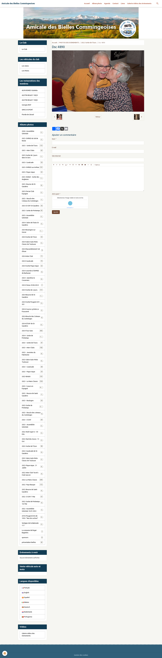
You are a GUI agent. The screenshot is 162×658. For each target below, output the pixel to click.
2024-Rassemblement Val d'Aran (32, 250)
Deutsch (26, 607)
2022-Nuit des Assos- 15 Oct (32, 440)
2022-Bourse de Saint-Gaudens (32, 491)
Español (26, 597)
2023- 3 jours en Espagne (32, 387)
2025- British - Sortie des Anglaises (32, 178)
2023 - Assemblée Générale (32, 426)
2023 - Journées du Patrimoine (32, 354)
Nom (53, 139)
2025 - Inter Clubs (32, 150)
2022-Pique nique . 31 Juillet (32, 467)
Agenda (107, 3)
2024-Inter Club (32, 256)
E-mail (54, 147)
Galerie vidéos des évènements (139, 3)
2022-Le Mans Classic (32, 480)
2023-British (32, 376)
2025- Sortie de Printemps (32, 210)
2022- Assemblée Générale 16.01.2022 (32, 510)
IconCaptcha (70, 207)
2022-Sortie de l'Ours (88, 43)
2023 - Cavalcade (32, 367)
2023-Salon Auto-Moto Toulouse (32, 361)
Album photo (97, 3)
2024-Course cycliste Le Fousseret (32, 310)
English (25, 592)
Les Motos (25, 71)
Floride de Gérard (28, 114)
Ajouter (55, 212)
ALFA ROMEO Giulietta (29, 90)
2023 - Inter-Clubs (32, 347)
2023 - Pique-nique (32, 372)
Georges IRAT (26, 105)
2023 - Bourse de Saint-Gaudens (32, 394)
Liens (123, 3)
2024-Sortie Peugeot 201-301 (32, 303)
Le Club (24, 49)
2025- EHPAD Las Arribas (32, 167)
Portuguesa (27, 617)
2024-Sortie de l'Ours (32, 237)
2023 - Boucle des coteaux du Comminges (32, 414)
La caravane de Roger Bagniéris (32, 531)
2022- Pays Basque (32, 485)
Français (26, 588)
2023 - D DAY (32, 420)
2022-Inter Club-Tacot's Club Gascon (32, 474)
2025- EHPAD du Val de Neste (32, 139)
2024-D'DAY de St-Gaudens (32, 325)
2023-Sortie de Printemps (32, 406)
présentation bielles (32, 542)
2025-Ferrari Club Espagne (32, 192)
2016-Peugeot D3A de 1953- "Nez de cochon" (32, 517)
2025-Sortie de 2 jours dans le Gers (32, 156)
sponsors (32, 537)
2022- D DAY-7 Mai (32, 497)
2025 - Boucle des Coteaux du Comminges (32, 200)
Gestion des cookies (81, 655)
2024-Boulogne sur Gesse (32, 231)
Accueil (87, 3)
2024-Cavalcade (32, 261)
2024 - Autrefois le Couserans (32, 279)
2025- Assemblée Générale (32, 216)
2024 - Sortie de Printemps (32, 337)
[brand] (18, 3)
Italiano (25, 602)
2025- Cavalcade (32, 162)
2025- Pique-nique (32, 172)
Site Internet (56, 156)
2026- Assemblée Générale (32, 132)
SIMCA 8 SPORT (27, 110)
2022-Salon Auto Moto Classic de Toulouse (32, 459)
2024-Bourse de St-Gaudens (32, 296)
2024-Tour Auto (32, 331)
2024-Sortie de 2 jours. (32, 290)
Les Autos (25, 66)
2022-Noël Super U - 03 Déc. (32, 433)
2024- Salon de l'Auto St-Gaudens (32, 224)
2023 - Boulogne (32, 400)
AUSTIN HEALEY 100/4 (30, 95)
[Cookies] (4, 653)
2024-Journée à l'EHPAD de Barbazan (32, 272)
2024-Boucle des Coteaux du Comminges (32, 317)
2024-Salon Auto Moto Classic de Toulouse (32, 243)
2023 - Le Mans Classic (32, 381)
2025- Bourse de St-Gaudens (32, 185)
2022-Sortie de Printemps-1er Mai (32, 503)
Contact (115, 3)
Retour (98, 117)
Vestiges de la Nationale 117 (32, 524)
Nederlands (27, 612)
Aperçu (97, 165)
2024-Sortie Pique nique (32, 266)
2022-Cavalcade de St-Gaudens (32, 452)
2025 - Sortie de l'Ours (32, 145)
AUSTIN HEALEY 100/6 (30, 100)
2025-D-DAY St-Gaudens (32, 206)
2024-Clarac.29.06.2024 (32, 285)
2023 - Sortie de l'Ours (32, 343)
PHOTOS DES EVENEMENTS (69, 43)
